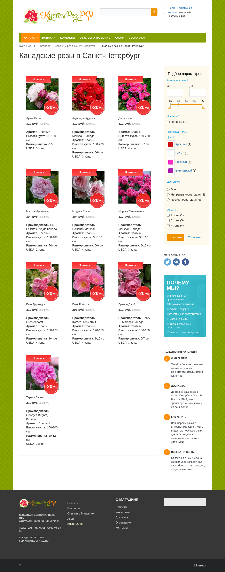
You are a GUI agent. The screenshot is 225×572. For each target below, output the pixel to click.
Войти (171, 8)
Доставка (122, 517)
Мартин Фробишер (37, 211)
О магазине (123, 522)
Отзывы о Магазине (80, 513)
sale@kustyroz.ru (31, 537)
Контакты (122, 527)
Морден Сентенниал (131, 211)
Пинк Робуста (80, 304)
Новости (121, 507)
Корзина (172, 12)
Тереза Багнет (35, 397)
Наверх (200, 565)
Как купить (123, 512)
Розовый (181, 161)
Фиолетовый (184, 170)
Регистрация (184, 8)
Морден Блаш (81, 211)
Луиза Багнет (34, 118)
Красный (181, 144)
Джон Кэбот (125, 118)
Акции (71, 518)
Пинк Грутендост (36, 304)
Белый (180, 153)
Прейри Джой (126, 304)
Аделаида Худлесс (83, 118)
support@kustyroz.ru (33, 541)
